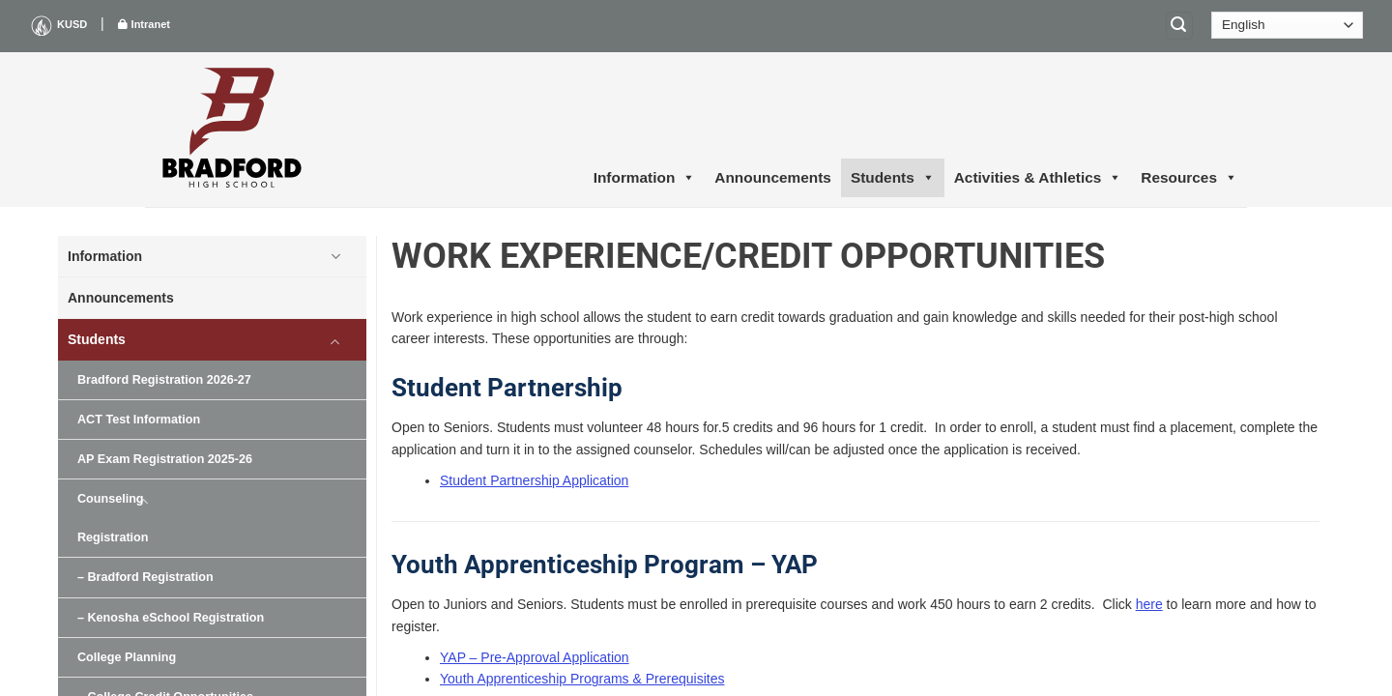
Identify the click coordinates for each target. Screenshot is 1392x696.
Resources (1189, 178)
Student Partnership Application (534, 480)
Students (893, 178)
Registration (112, 537)
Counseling (110, 499)
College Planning (126, 657)
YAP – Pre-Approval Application (534, 657)
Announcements (772, 177)
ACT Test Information (138, 419)
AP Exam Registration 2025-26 (164, 459)
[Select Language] (1287, 25)
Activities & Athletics (1038, 178)
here (1149, 604)
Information (645, 178)
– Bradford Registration (145, 577)
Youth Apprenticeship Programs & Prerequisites (582, 678)
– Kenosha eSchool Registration (170, 617)
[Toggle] (335, 256)
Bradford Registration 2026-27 (164, 380)
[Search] (1179, 26)
